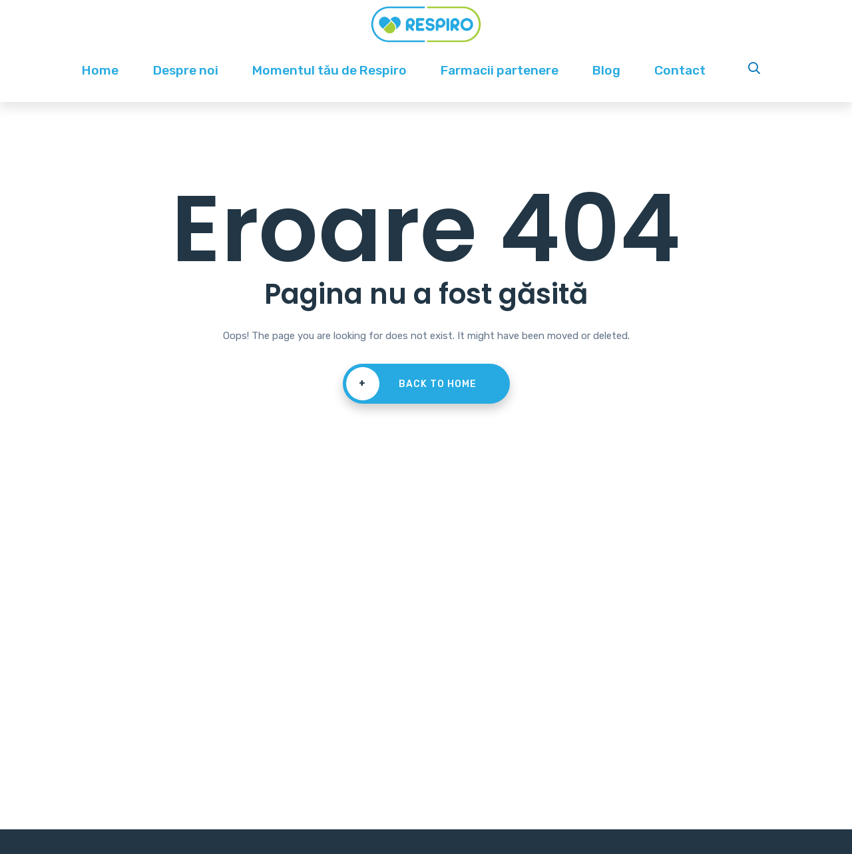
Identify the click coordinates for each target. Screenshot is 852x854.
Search (755, 70)
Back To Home (411, 383)
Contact (680, 70)
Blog (606, 70)
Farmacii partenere (499, 70)
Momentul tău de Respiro (329, 70)
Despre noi (185, 70)
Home (100, 70)
